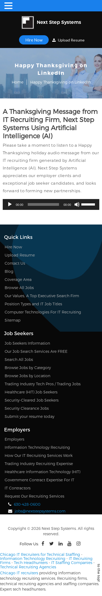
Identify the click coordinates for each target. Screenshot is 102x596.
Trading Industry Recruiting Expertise (39, 463)
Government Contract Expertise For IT (39, 480)
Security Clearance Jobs (27, 408)
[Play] (10, 204)
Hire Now (33, 39)
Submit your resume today (29, 416)
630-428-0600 (27, 504)
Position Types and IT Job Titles (33, 304)
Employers (14, 439)
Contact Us (15, 263)
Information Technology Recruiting (37, 447)
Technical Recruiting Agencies (28, 567)
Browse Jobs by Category (28, 367)
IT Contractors (17, 488)
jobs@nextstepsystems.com (40, 511)
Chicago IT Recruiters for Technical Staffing (40, 554)
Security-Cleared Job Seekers (31, 400)
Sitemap (12, 320)
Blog (9, 271)
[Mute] (77, 204)
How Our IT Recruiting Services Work (39, 455)
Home (17, 82)
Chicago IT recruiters (19, 573)
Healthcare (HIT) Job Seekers (31, 392)
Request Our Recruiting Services (34, 496)
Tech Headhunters (31, 562)
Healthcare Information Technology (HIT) (42, 471)
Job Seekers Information (27, 343)
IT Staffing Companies (71, 562)
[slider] (43, 204)
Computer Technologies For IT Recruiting (43, 312)
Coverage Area (18, 279)
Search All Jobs (19, 359)
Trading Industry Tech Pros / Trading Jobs (43, 384)
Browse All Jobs (19, 287)
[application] (51, 204)
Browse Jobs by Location (27, 375)
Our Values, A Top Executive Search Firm (42, 295)
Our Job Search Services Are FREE (36, 351)
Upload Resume (68, 40)
